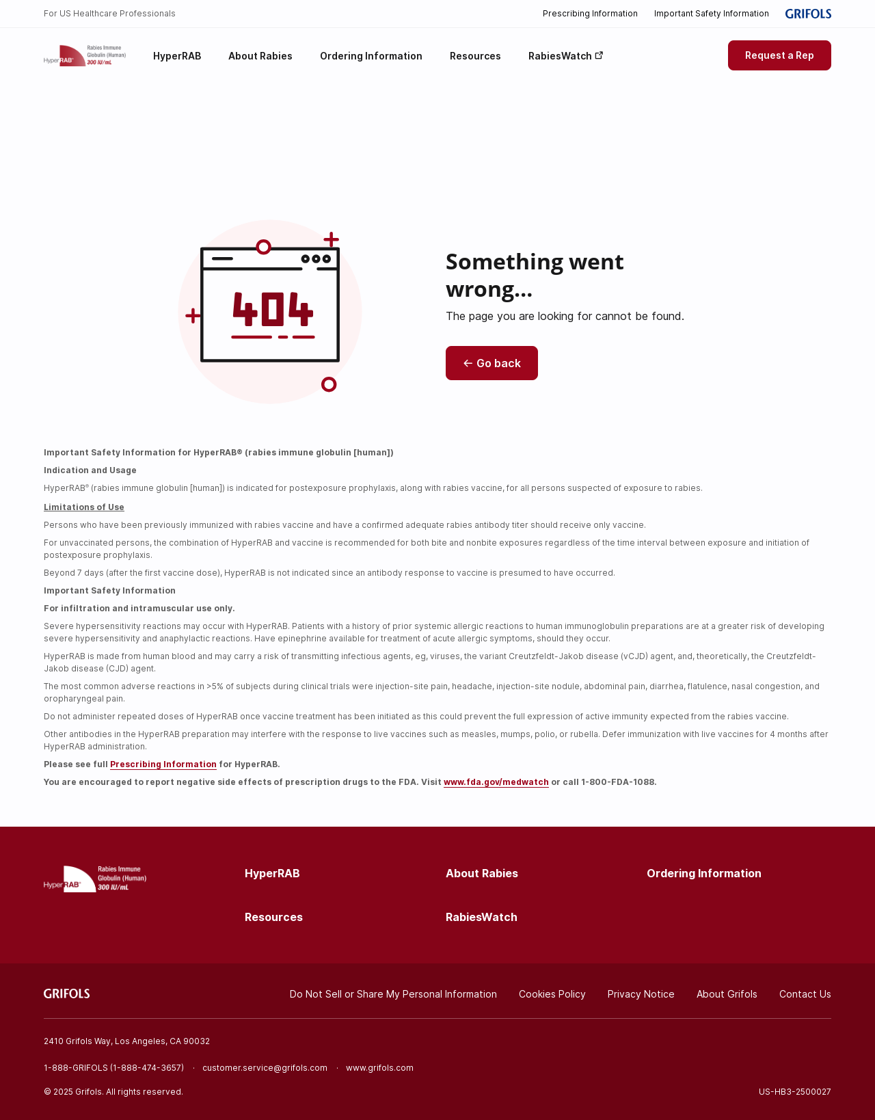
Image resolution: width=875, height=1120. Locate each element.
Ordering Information (704, 873)
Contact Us (805, 994)
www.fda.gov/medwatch (496, 782)
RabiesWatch (481, 917)
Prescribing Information (590, 13)
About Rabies (482, 873)
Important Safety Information (711, 13)
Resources (274, 917)
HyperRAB (272, 873)
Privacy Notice (641, 994)
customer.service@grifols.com (264, 1068)
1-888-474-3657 (147, 1068)
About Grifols (727, 994)
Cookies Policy (552, 994)
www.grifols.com (380, 1068)
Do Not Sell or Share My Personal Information (393, 994)
